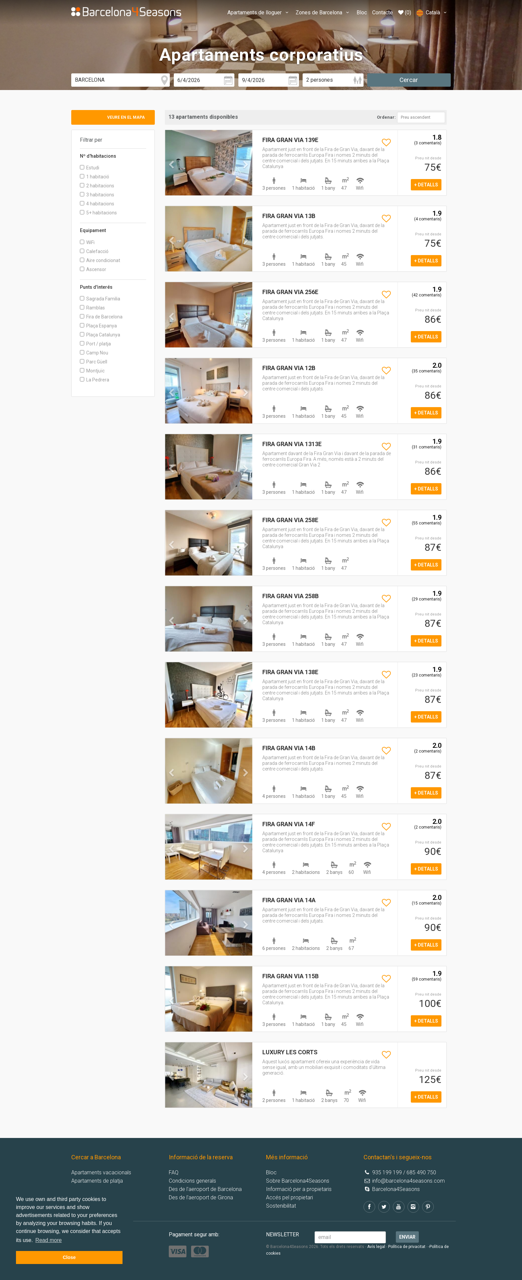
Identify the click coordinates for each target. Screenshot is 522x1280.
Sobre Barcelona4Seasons (297, 1181)
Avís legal (376, 1246)
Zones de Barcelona (323, 12)
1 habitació (94, 176)
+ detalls (426, 184)
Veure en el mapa (126, 117)
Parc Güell (93, 361)
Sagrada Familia (100, 298)
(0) (404, 12)
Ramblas (92, 307)
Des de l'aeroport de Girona (201, 1197)
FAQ (173, 1172)
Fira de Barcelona (101, 316)
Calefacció (94, 251)
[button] (171, 178)
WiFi (87, 242)
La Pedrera (94, 379)
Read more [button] (48, 1240)
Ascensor (93, 269)
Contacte (382, 12)
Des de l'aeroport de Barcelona (205, 1189)
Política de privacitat (406, 1246)
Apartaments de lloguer (258, 12)
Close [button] (69, 1257)
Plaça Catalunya (100, 334)
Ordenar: (386, 117)
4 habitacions (97, 203)
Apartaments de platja (97, 1181)
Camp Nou (94, 352)
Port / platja (95, 343)
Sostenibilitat (281, 1206)
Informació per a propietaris (299, 1189)
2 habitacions (97, 185)
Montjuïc (92, 370)
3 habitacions (97, 194)
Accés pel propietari (289, 1197)
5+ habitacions (98, 212)
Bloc (362, 12)
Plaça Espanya (98, 325)
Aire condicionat (100, 260)
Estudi (89, 167)
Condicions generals (192, 1181)
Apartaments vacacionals (101, 1172)
